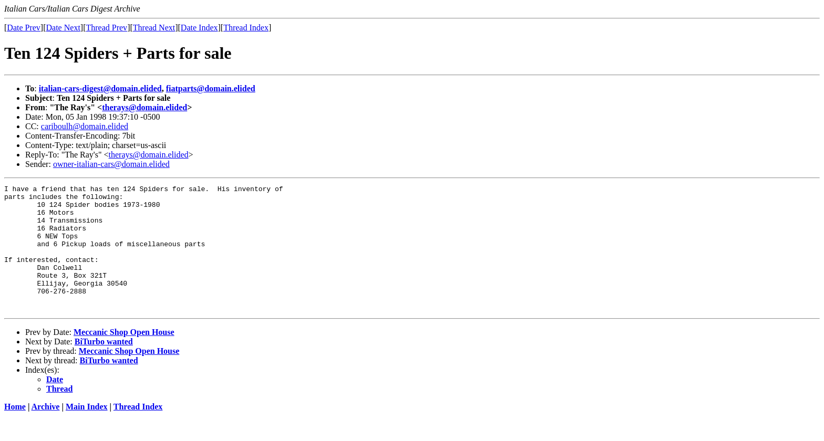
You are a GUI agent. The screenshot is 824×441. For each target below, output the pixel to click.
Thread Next (154, 27)
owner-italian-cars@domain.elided (111, 164)
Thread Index (246, 27)
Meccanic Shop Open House (124, 357)
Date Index (199, 27)
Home (15, 431)
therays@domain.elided (144, 107)
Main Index (87, 431)
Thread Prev (106, 27)
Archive (46, 431)
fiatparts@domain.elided (210, 88)
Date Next (63, 27)
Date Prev (23, 27)
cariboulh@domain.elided (84, 126)
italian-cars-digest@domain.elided (100, 88)
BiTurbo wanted (104, 366)
